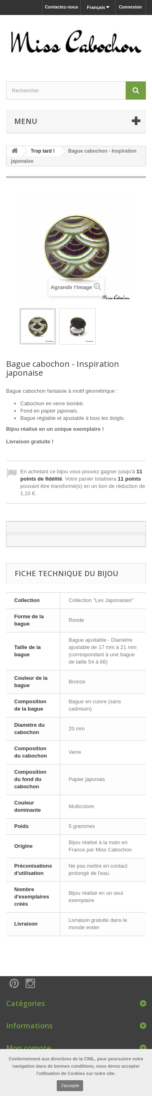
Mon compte (28, 1048)
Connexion (130, 6)
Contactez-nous (61, 6)
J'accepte (69, 1085)
